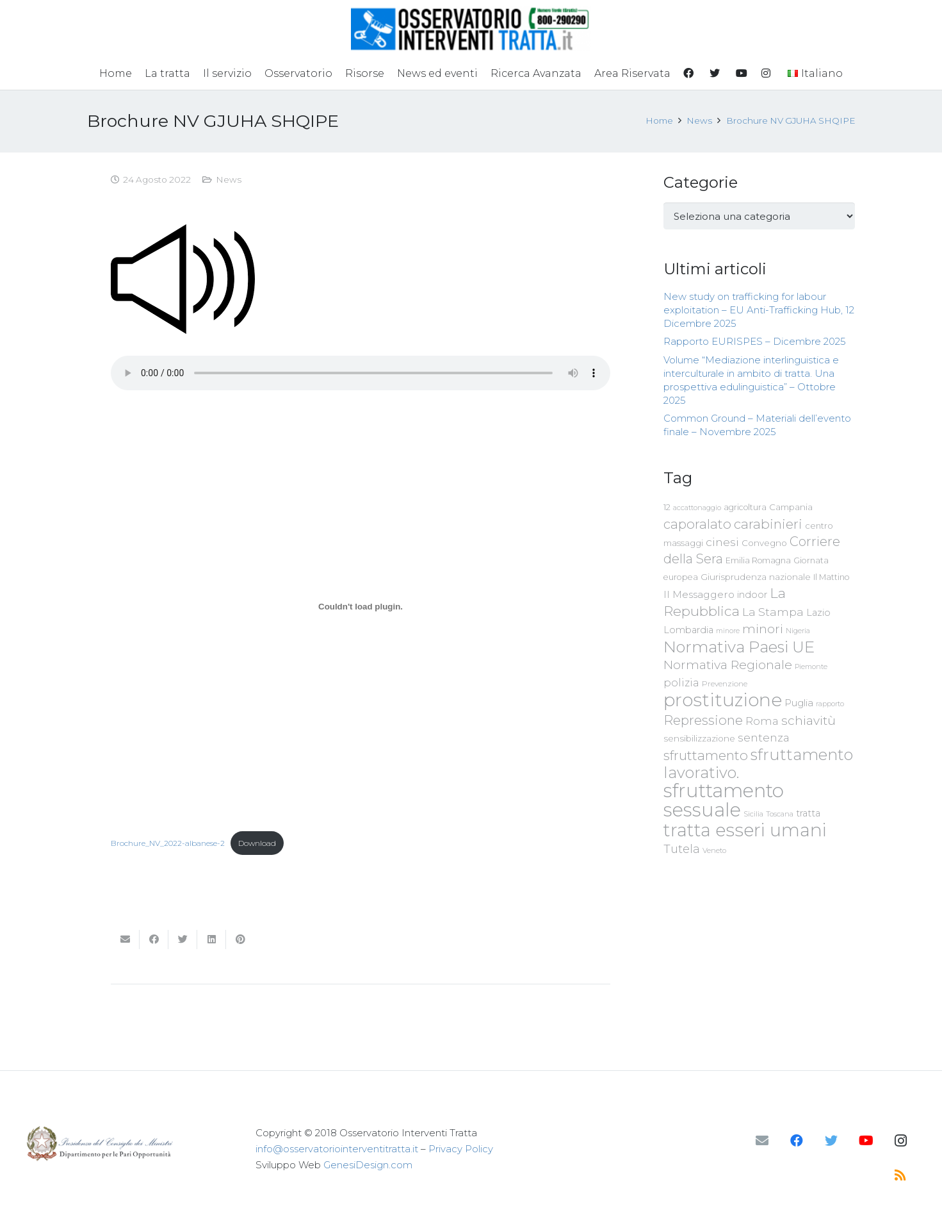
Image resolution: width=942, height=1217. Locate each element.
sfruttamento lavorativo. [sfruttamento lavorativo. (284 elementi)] (758, 763)
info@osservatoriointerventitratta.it (337, 1149)
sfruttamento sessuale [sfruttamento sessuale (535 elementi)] (723, 800)
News (228, 179)
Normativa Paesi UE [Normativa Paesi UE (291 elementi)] (739, 646)
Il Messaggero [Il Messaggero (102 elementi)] (699, 594)
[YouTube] (866, 1141)
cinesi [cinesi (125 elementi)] (722, 542)
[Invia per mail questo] (125, 939)
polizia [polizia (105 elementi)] (681, 683)
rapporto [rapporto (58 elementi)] (830, 703)
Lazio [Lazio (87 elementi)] (818, 612)
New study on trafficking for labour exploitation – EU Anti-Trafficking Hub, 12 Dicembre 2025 (758, 309)
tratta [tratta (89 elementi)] (808, 813)
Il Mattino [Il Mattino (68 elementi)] (831, 577)
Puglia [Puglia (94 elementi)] (798, 703)
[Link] (471, 28)
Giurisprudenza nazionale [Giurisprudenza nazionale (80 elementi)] (756, 577)
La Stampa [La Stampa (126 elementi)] (773, 611)
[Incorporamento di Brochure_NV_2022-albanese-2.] (360, 606)
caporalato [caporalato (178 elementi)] (697, 524)
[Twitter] (831, 1141)
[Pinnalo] (240, 939)
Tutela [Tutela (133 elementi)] (681, 849)
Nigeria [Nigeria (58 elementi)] (798, 630)
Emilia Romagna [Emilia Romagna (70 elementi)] (758, 560)
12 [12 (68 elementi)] (666, 507)
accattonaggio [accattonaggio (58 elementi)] (697, 507)
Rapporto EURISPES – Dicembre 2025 (754, 341)
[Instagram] (900, 1141)
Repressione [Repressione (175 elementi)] (703, 720)
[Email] (762, 1141)
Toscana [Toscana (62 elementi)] (779, 813)
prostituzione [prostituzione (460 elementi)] (722, 700)
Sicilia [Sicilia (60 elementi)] (753, 813)
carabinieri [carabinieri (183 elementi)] (768, 524)
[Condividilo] (154, 939)
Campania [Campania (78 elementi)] (791, 507)
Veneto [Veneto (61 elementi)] (714, 850)
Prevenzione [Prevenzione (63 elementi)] (724, 683)
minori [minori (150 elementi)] (762, 629)
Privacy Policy (460, 1149)
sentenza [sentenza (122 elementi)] (764, 737)
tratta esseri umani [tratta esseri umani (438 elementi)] (745, 830)
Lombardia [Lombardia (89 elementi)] (688, 630)
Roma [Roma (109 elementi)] (762, 721)
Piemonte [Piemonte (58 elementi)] (811, 666)
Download (257, 843)
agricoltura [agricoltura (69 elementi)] (745, 507)
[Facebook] (797, 1141)
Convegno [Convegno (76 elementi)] (764, 543)
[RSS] (900, 1175)
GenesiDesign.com (367, 1165)
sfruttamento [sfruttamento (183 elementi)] (705, 755)
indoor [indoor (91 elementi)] (752, 594)
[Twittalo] (182, 939)
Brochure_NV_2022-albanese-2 (168, 843)
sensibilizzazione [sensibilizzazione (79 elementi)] (699, 738)
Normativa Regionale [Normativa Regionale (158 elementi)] (727, 664)
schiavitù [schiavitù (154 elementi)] (808, 720)
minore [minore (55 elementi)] (728, 631)
